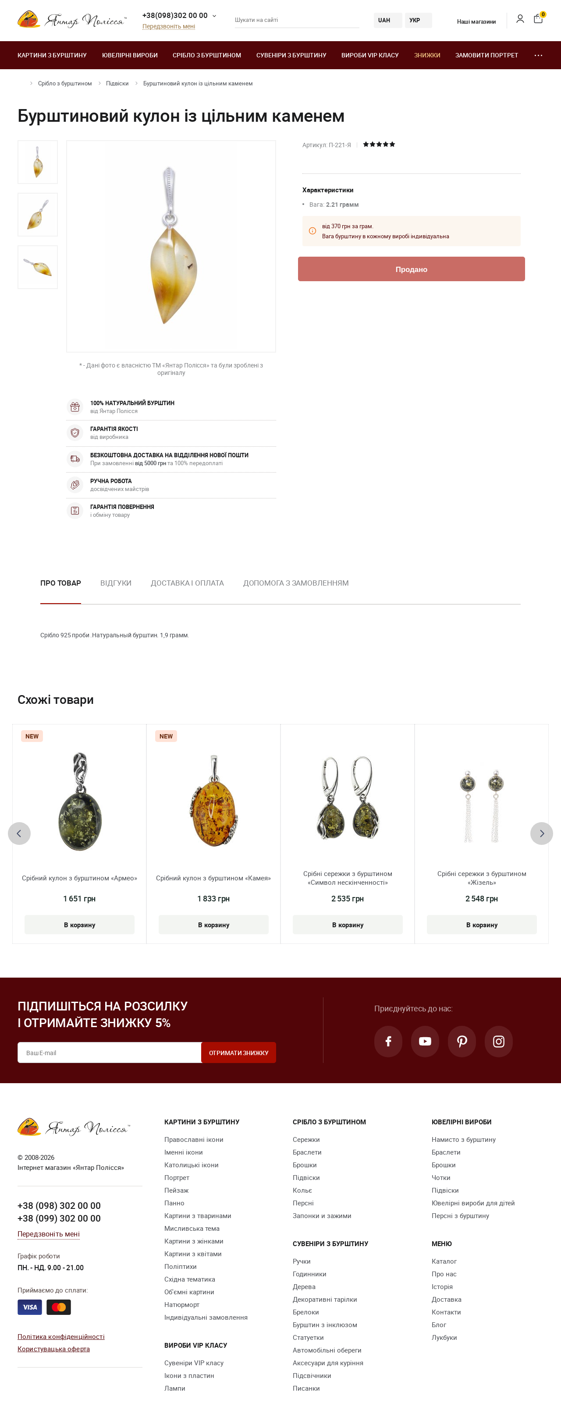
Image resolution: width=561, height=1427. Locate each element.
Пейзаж (176, 1190)
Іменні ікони (183, 1152)
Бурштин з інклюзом (325, 1324)
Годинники (310, 1273)
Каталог (444, 1261)
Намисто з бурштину (464, 1139)
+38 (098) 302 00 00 (59, 1205)
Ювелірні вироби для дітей (473, 1202)
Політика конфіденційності (61, 1336)
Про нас (444, 1273)
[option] (38, 162)
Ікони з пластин (189, 1375)
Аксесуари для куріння (328, 1362)
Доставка (447, 1299)
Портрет (176, 1177)
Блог (439, 1324)
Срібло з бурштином (207, 55)
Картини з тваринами (197, 1215)
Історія (442, 1286)
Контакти (446, 1311)
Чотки (441, 1177)
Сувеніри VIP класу (194, 1362)
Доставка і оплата (187, 583)
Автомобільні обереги (327, 1350)
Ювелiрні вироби (130, 55)
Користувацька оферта (54, 1348)
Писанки (306, 1388)
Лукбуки (444, 1337)
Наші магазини (471, 21)
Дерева (304, 1286)
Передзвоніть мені (168, 26)
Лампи (174, 1388)
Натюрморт (181, 1304)
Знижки (427, 55)
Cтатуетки (308, 1337)
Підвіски (117, 83)
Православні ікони (194, 1139)
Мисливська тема (192, 1228)
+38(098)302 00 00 (175, 15)
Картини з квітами (193, 1253)
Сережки (306, 1139)
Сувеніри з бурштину (291, 55)
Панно (174, 1202)
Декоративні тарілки (325, 1299)
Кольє (302, 1190)
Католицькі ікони (191, 1164)
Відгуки (115, 583)
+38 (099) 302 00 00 (59, 1218)
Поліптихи (180, 1266)
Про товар (60, 583)
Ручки (302, 1261)
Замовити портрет (486, 55)
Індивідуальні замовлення (206, 1317)
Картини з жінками (194, 1240)
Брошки (305, 1164)
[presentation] (19, 833)
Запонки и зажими (322, 1215)
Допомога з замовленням (296, 583)
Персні (303, 1202)
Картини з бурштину (52, 55)
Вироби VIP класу (370, 55)
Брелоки (306, 1311)
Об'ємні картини (189, 1291)
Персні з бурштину (460, 1215)
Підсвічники (312, 1375)
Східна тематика (189, 1279)
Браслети (307, 1152)
